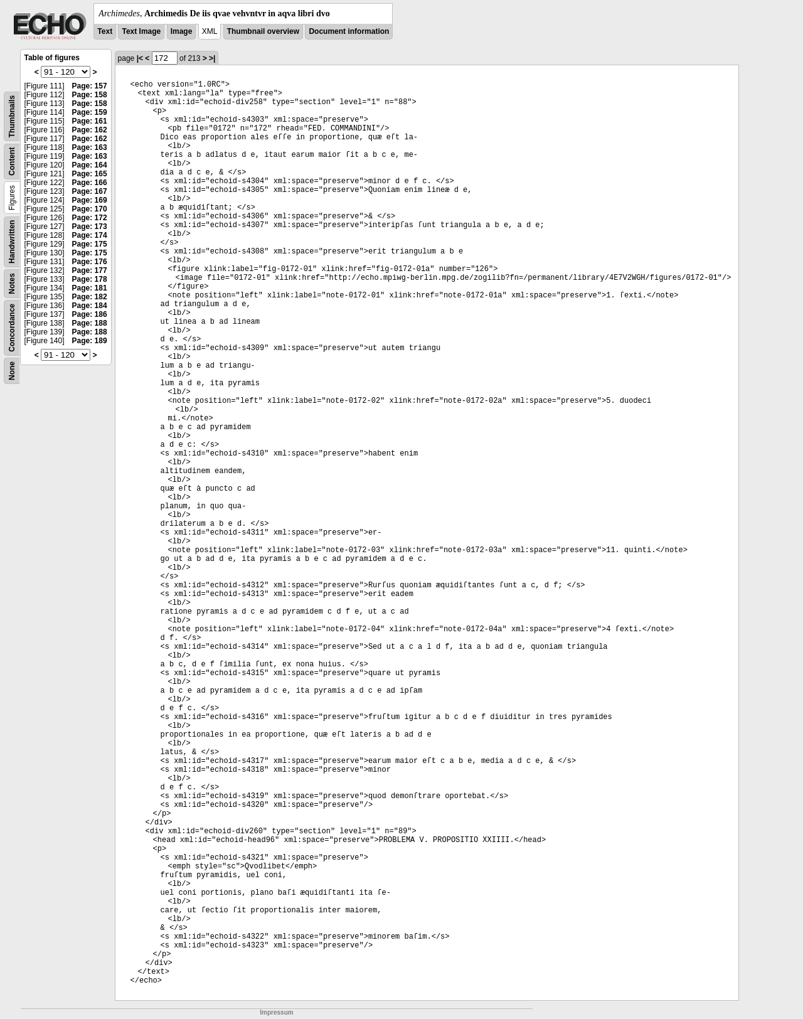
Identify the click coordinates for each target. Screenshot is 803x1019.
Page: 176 (89, 261)
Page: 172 (89, 217)
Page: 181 (89, 288)
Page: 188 (89, 323)
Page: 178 (89, 279)
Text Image (141, 31)
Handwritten (12, 242)
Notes (12, 283)
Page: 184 (89, 305)
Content (12, 161)
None (12, 370)
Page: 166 (89, 182)
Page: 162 (89, 129)
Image (182, 31)
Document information (349, 31)
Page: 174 (89, 235)
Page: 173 (89, 226)
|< (140, 58)
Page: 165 (89, 173)
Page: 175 (89, 244)
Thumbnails (12, 116)
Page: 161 (89, 121)
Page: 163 (89, 147)
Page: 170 (89, 209)
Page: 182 (89, 296)
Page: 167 (89, 191)
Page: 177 (89, 270)
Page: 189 (89, 340)
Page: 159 (89, 112)
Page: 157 (89, 86)
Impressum (276, 1012)
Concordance (12, 328)
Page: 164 (89, 165)
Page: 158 (89, 94)
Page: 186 (89, 314)
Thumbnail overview (263, 31)
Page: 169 (89, 200)
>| (212, 58)
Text (104, 31)
